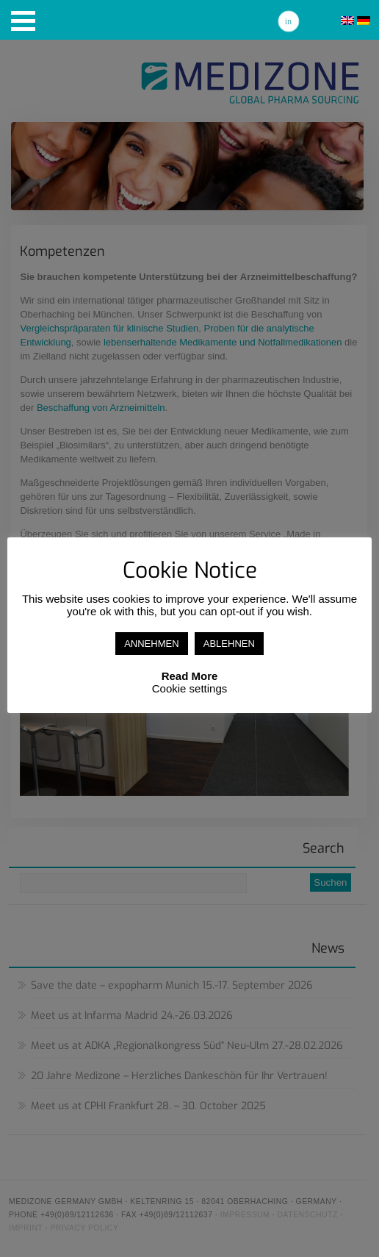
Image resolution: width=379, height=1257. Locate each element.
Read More (190, 676)
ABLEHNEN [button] (229, 643)
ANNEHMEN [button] (151, 643)
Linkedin (289, 21)
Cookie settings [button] (190, 688)
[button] (23, 21)
